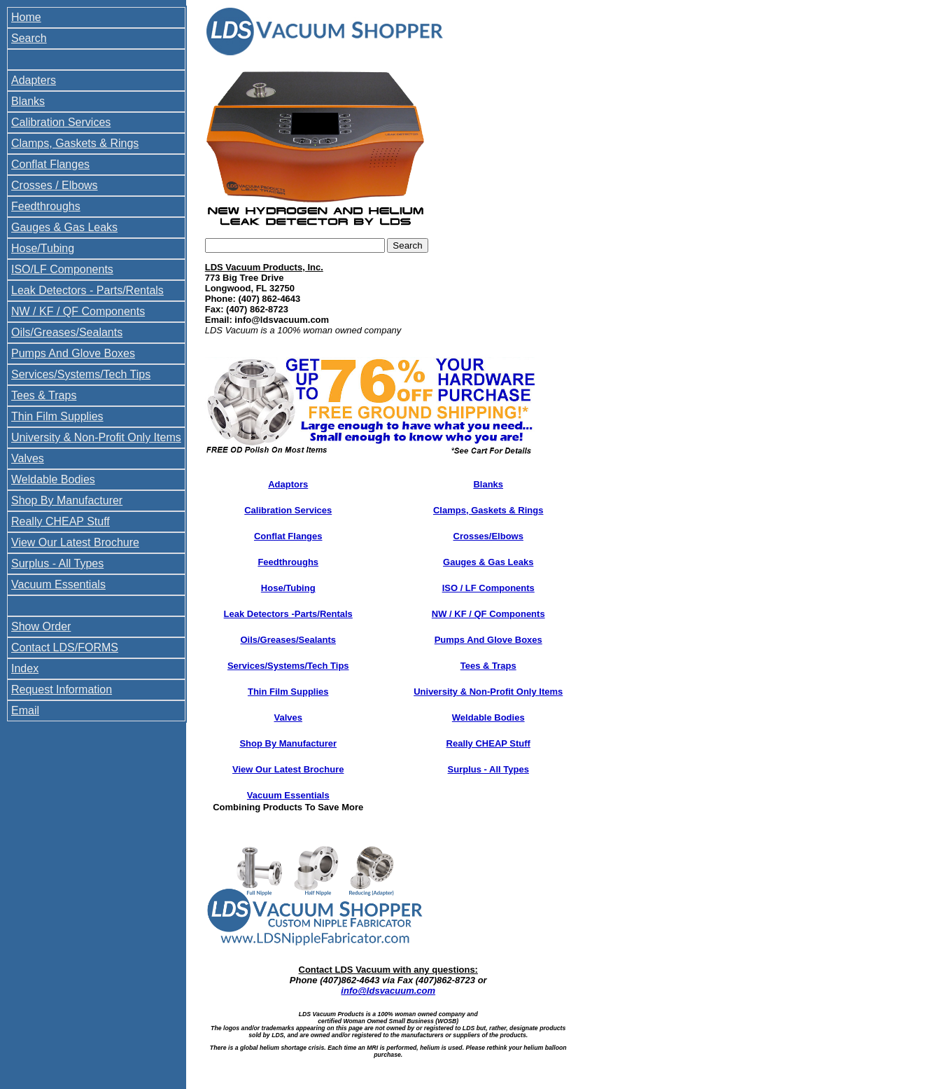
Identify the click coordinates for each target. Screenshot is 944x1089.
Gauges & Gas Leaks (64, 227)
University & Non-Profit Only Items (96, 437)
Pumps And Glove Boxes (73, 353)
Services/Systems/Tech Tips (80, 374)
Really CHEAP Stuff (60, 521)
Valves (27, 458)
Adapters (33, 80)
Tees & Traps (43, 395)
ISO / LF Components (488, 588)
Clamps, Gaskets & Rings (75, 143)
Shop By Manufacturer (66, 500)
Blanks (28, 101)
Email (25, 710)
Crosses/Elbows (488, 536)
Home (26, 17)
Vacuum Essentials (58, 584)
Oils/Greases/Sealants (66, 332)
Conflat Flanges (50, 164)
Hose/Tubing (42, 248)
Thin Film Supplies (57, 416)
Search (29, 38)
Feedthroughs (45, 206)
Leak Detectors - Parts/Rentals (87, 290)
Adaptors (288, 484)
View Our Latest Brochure (75, 542)
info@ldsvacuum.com (388, 990)
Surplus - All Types (57, 563)
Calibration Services (61, 122)
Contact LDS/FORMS (64, 647)
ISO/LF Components (62, 269)
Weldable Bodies (53, 479)
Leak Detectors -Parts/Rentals (288, 614)
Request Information (61, 689)
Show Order (41, 626)
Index (24, 668)
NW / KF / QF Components (78, 311)
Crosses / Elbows (54, 185)
